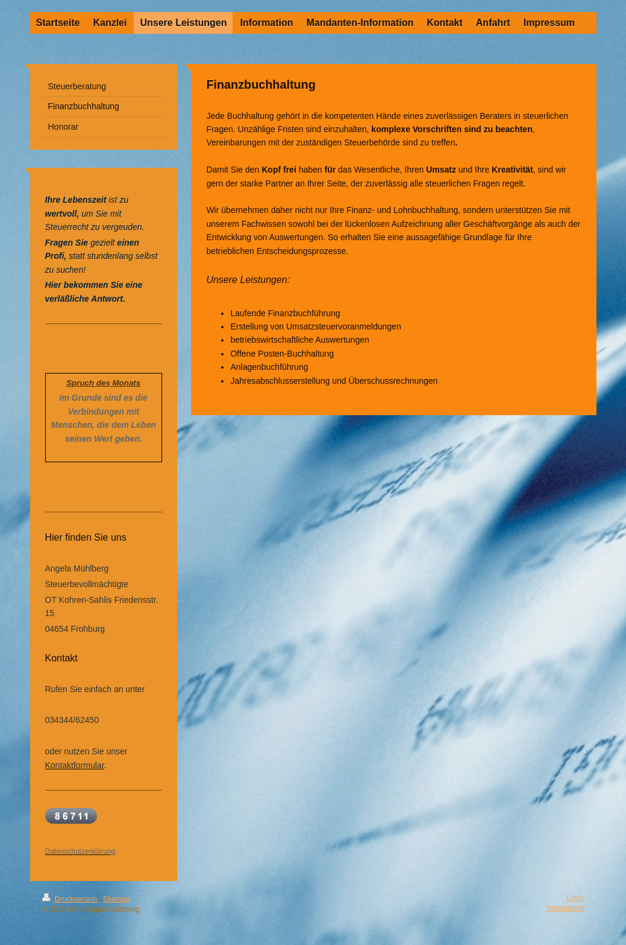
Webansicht (565, 908)
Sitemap (116, 899)
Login (575, 898)
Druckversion (70, 899)
